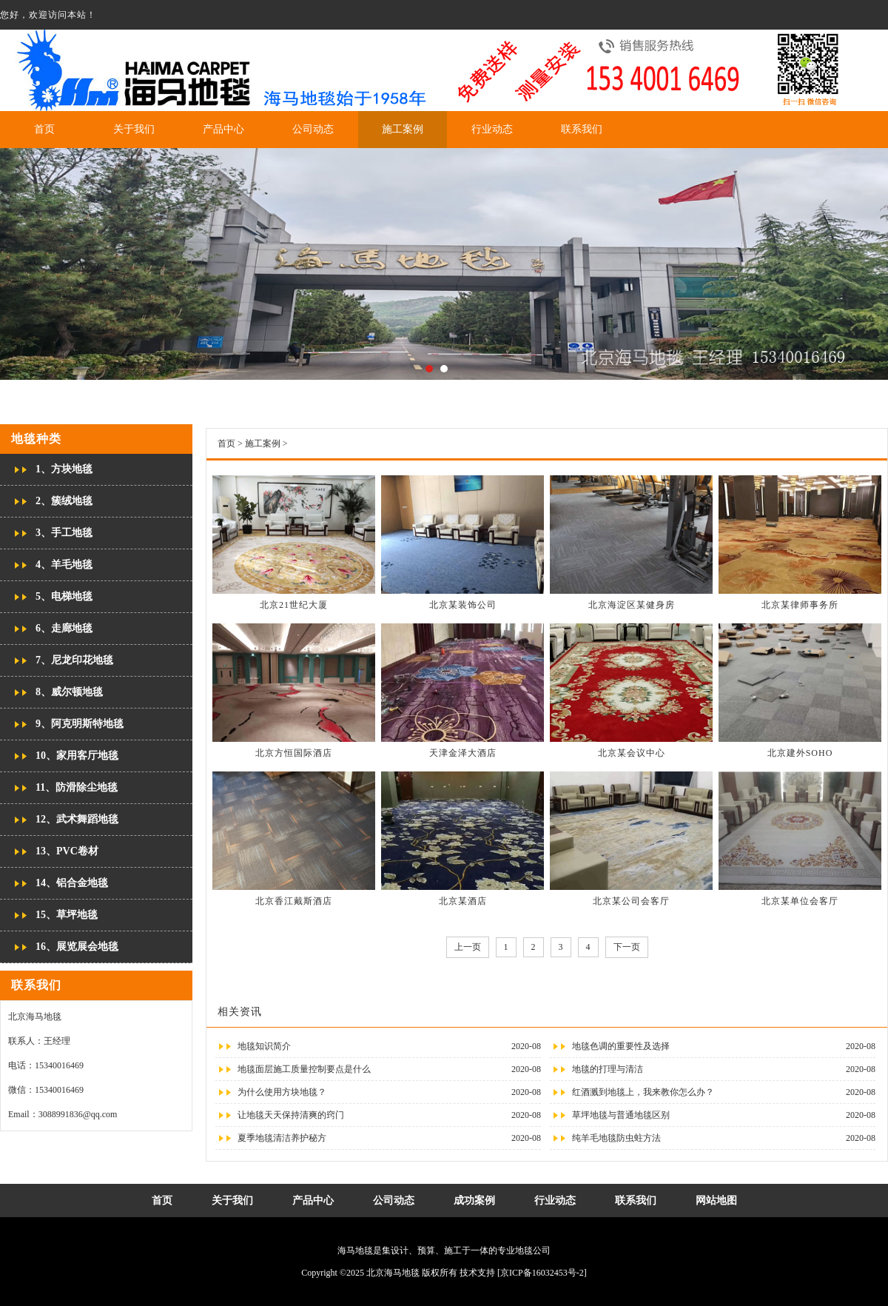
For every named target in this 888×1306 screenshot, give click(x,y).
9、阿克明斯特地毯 (80, 723)
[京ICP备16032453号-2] (542, 1273)
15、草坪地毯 (67, 914)
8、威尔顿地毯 (69, 691)
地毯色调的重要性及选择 (621, 1046)
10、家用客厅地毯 (77, 755)
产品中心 (223, 129)
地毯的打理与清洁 (607, 1069)
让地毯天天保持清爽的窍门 (291, 1115)
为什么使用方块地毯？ (282, 1092)
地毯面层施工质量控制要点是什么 (304, 1069)
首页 (44, 129)
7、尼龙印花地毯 (74, 660)
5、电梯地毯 (64, 596)
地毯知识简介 (264, 1046)
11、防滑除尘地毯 (77, 787)
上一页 (467, 947)
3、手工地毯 (64, 532)
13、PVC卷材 (67, 851)
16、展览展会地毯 (77, 946)
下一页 (626, 947)
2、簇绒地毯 (64, 500)
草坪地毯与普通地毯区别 (621, 1115)
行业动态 (492, 129)
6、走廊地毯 (64, 628)
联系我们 (581, 129)
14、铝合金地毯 (72, 882)
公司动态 (313, 129)
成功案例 (474, 1200)
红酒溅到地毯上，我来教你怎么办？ (643, 1092)
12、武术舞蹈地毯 (77, 819)
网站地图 (115, 15)
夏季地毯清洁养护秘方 (282, 1138)
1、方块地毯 (64, 469)
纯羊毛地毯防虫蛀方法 (616, 1138)
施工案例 (402, 129)
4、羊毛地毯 (64, 564)
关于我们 (134, 129)
